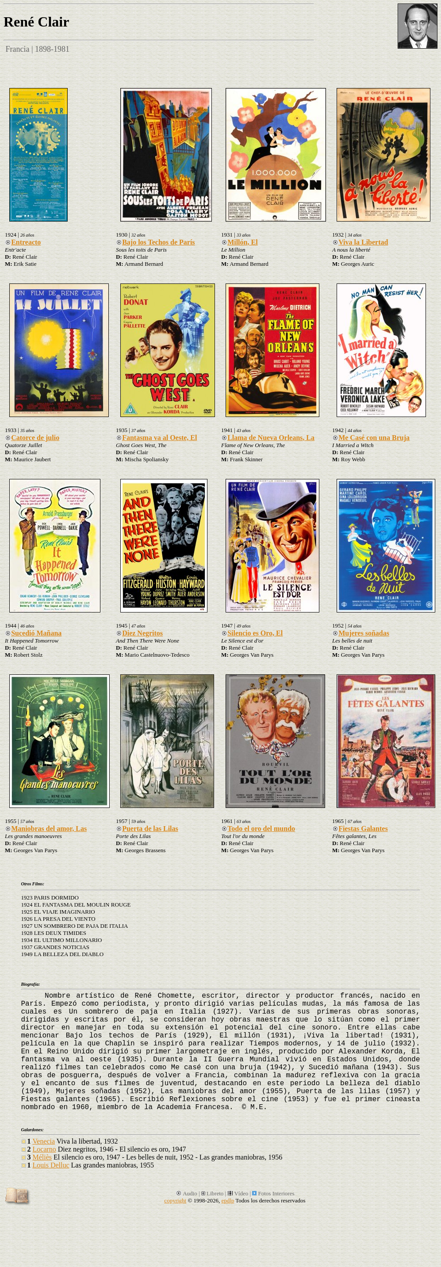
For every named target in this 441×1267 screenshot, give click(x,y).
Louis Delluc (51, 1165)
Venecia (44, 1141)
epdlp (227, 1200)
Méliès (42, 1157)
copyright (175, 1200)
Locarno (44, 1149)
